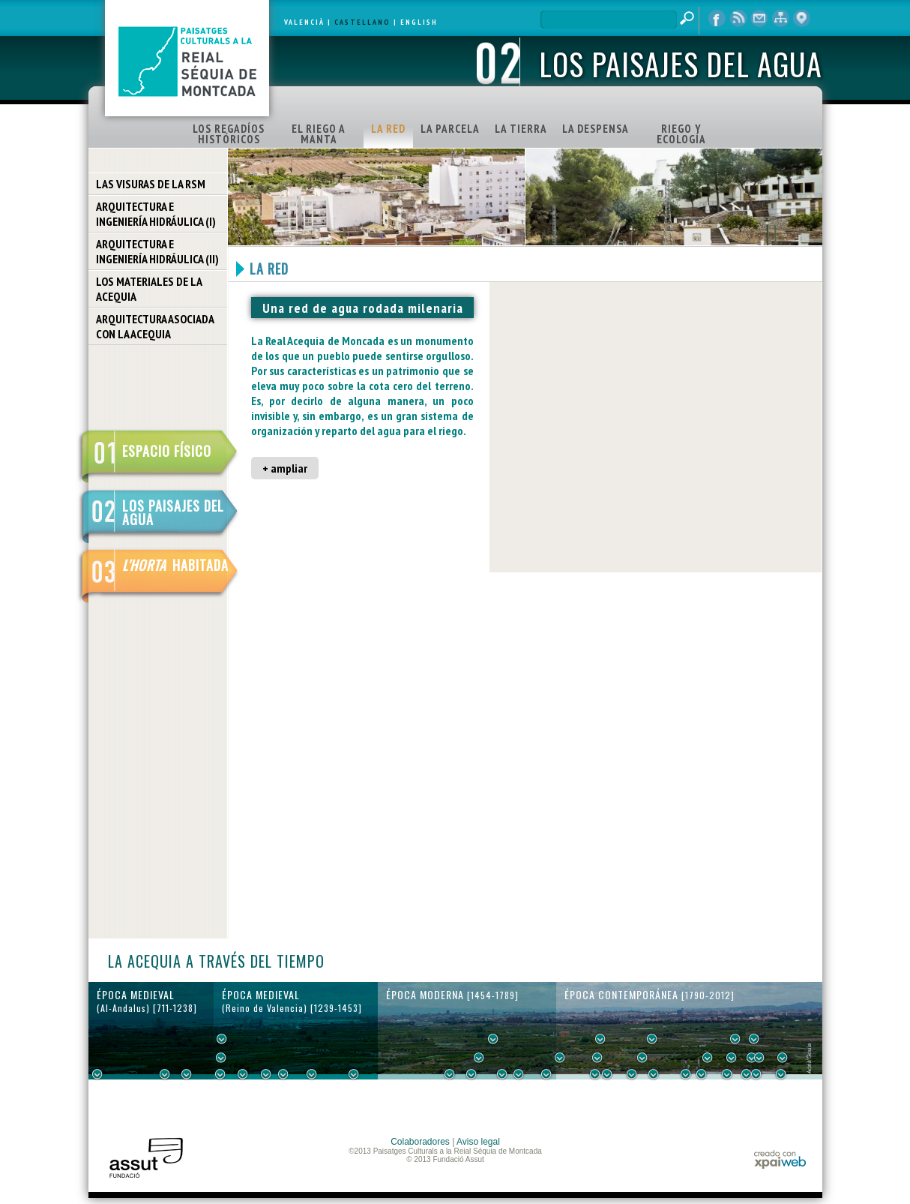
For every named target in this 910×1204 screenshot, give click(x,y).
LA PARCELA (450, 129)
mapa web (780, 19)
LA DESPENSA (595, 129)
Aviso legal (478, 1141)
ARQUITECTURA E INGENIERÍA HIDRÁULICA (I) (156, 214)
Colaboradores (420, 1141)
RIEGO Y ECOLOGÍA (681, 134)
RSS (738, 19)
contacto (759, 19)
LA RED (388, 129)
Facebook (717, 19)
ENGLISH (419, 22)
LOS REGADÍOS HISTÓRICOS (229, 134)
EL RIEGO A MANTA (319, 134)
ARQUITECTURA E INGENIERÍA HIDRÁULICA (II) (157, 251)
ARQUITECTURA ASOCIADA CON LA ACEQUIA (155, 326)
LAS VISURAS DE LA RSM (150, 183)
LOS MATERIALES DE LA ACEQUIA (149, 289)
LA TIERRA (521, 129)
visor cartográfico (801, 19)
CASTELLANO (362, 22)
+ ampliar (284, 468)
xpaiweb (780, 1159)
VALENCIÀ (304, 22)
